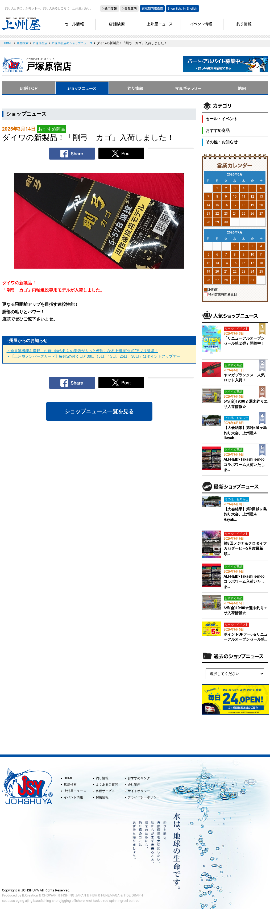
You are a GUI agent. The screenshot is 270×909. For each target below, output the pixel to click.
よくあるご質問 (107, 784)
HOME (68, 778)
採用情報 (102, 797)
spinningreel (118, 901)
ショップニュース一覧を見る (99, 411)
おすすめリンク (139, 778)
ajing (28, 901)
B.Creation (30, 895)
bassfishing (42, 901)
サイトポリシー (139, 791)
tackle (97, 901)
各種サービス (105, 791)
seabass (8, 901)
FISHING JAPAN (73, 895)
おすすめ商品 (218, 130)
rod (105, 901)
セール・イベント (222, 118)
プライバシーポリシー (144, 797)
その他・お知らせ (222, 142)
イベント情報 (73, 797)
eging (20, 901)
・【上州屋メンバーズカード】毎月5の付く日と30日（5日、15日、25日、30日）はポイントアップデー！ (95, 356)
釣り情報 (102, 778)
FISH (93, 895)
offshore (78, 901)
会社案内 (134, 784)
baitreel (134, 901)
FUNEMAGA (110, 895)
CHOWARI (49, 895)
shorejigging (61, 901)
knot (88, 901)
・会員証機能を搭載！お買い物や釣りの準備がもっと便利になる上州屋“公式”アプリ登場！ (82, 351)
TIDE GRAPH (133, 895)
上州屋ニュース (75, 791)
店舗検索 (70, 784)
